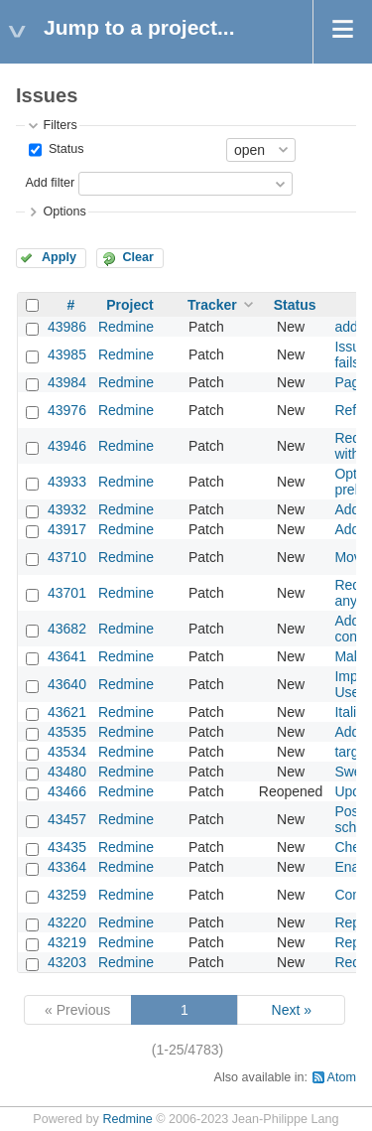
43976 (67, 410)
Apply (59, 257)
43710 (67, 557)
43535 (67, 732)
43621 (67, 712)
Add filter (49, 183)
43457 (67, 819)
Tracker (212, 305)
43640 (67, 684)
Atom (341, 1077)
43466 (67, 791)
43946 (67, 446)
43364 (67, 867)
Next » (291, 1010)
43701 (67, 593)
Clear (138, 257)
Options (64, 211)
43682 (67, 628)
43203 (67, 962)
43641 (67, 656)
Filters (59, 125)
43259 (67, 895)
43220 (67, 922)
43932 (67, 509)
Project (129, 305)
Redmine (126, 327)
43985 (67, 354)
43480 (67, 771)
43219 (67, 942)
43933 (67, 482)
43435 (67, 847)
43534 (67, 752)
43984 (67, 382)
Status (64, 149)
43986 (67, 327)
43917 (67, 529)
